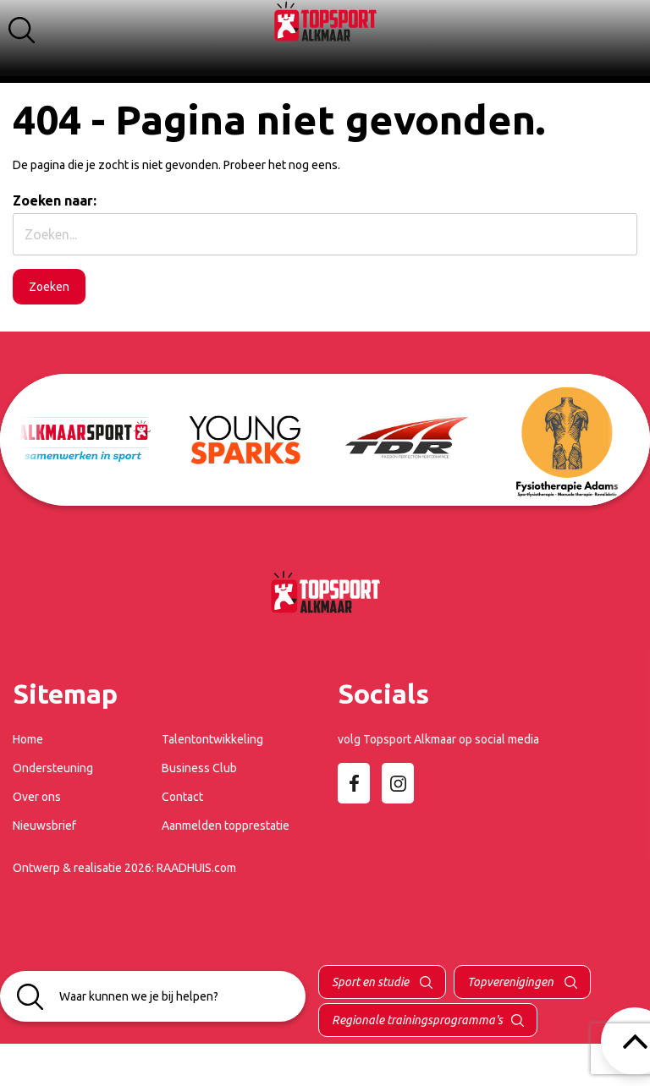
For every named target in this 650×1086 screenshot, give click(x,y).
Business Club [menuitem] (199, 768)
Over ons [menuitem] (37, 797)
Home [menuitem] (28, 739)
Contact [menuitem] (182, 797)
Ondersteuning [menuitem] (53, 768)
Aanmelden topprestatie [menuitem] (225, 825)
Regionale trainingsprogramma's (417, 1020)
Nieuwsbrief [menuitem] (44, 825)
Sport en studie (371, 982)
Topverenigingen (511, 982)
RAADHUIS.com (196, 868)
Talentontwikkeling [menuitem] (212, 739)
